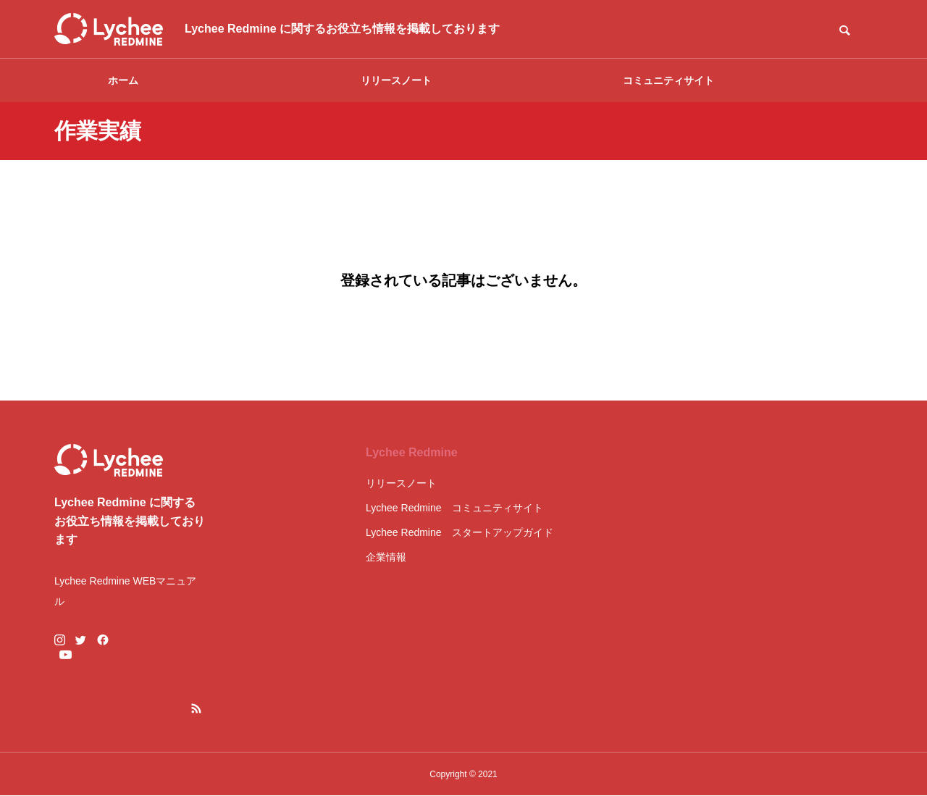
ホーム (123, 80)
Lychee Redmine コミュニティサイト (454, 508)
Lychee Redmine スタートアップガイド (459, 532)
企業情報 (386, 557)
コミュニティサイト (668, 80)
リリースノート (396, 80)
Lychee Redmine (412, 452)
